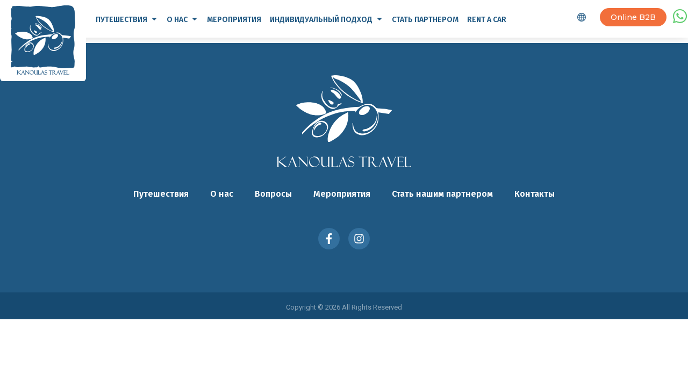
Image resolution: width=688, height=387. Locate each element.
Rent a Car (486, 19)
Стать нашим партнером (442, 210)
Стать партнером (425, 19)
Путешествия (127, 19)
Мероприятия (234, 19)
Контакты (534, 210)
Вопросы (273, 210)
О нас (182, 19)
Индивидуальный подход (326, 19)
